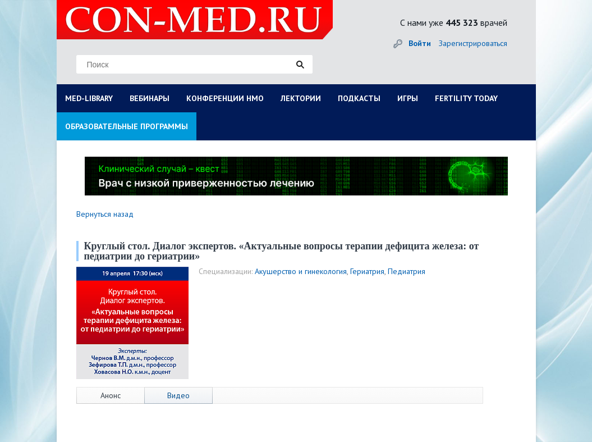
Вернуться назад (105, 214)
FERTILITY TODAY (466, 98)
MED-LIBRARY (89, 98)
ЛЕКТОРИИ (301, 98)
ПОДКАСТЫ (359, 98)
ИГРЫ (407, 98)
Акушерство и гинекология (301, 271)
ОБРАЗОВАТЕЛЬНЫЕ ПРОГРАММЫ (126, 126)
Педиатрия (406, 271)
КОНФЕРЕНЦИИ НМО (225, 98)
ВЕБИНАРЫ (149, 98)
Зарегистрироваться (473, 43)
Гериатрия (367, 271)
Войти (420, 43)
